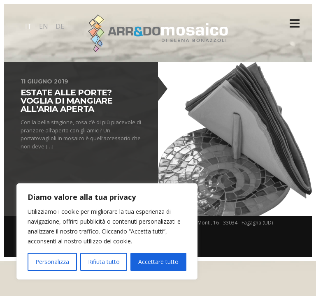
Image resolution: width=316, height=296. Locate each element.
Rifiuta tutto (104, 262)
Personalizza (52, 262)
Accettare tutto (158, 262)
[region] (107, 231)
